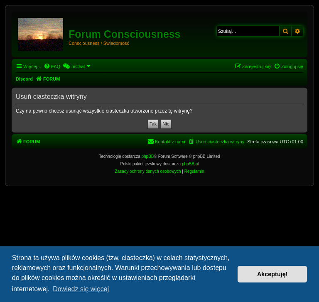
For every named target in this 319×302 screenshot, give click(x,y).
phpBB (148, 156)
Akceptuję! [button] (272, 274)
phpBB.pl (190, 164)
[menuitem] (52, 66)
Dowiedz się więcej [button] (81, 288)
